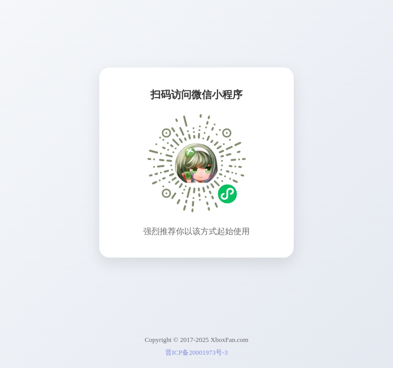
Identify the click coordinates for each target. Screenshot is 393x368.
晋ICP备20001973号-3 (196, 352)
